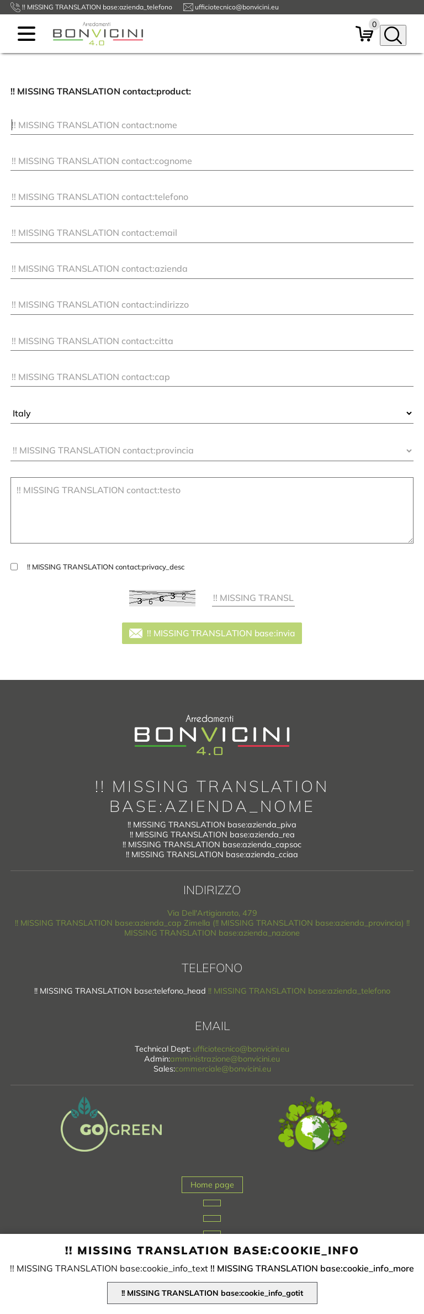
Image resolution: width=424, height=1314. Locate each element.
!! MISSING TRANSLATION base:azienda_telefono (299, 991)
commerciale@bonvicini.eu (223, 1069)
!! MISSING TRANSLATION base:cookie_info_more (312, 1268)
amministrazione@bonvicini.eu (225, 1059)
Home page (212, 1185)
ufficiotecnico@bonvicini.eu (241, 1049)
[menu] (26, 34)
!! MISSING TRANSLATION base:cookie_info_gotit (212, 1293)
